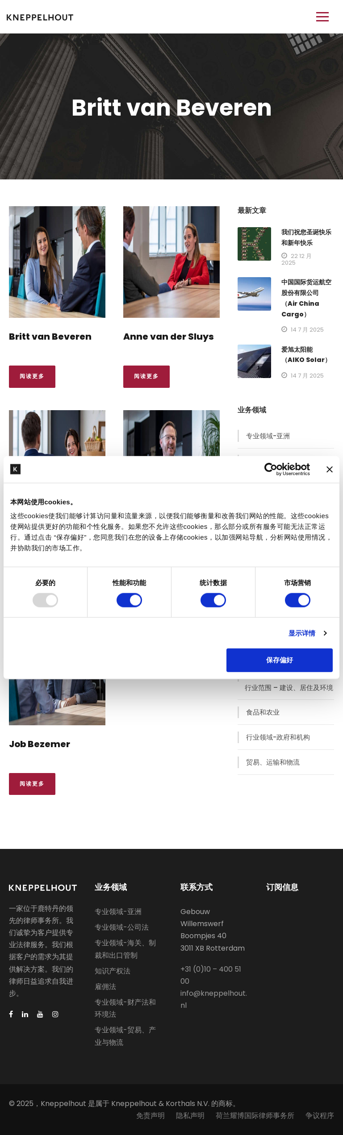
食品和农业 (263, 712)
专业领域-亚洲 (268, 436)
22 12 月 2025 (296, 259)
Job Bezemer (39, 744)
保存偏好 (279, 660)
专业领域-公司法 (122, 927)
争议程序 (319, 1115)
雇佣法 (105, 986)
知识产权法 (112, 971)
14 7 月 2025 (307, 329)
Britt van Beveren (50, 336)
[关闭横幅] (329, 469)
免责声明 (150, 1115)
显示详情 (302, 632)
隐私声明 (190, 1115)
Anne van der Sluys (168, 336)
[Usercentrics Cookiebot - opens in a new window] (271, 469)
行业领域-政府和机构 (278, 737)
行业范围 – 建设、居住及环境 (289, 687)
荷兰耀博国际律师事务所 (255, 1115)
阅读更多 (32, 376)
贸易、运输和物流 (273, 762)
